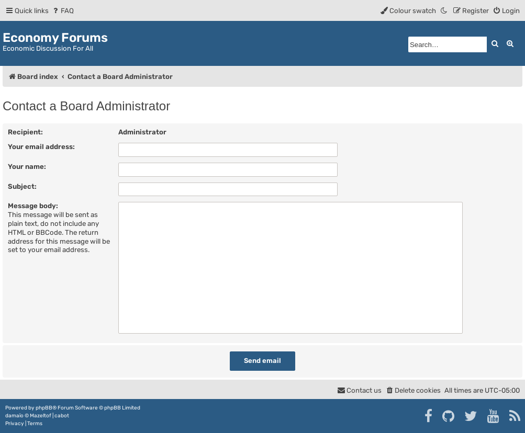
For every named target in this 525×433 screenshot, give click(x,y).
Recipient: (25, 132)
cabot (61, 416)
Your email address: (41, 147)
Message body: (33, 206)
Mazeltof (40, 416)
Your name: (27, 166)
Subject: (22, 186)
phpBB (44, 408)
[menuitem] (62, 10)
